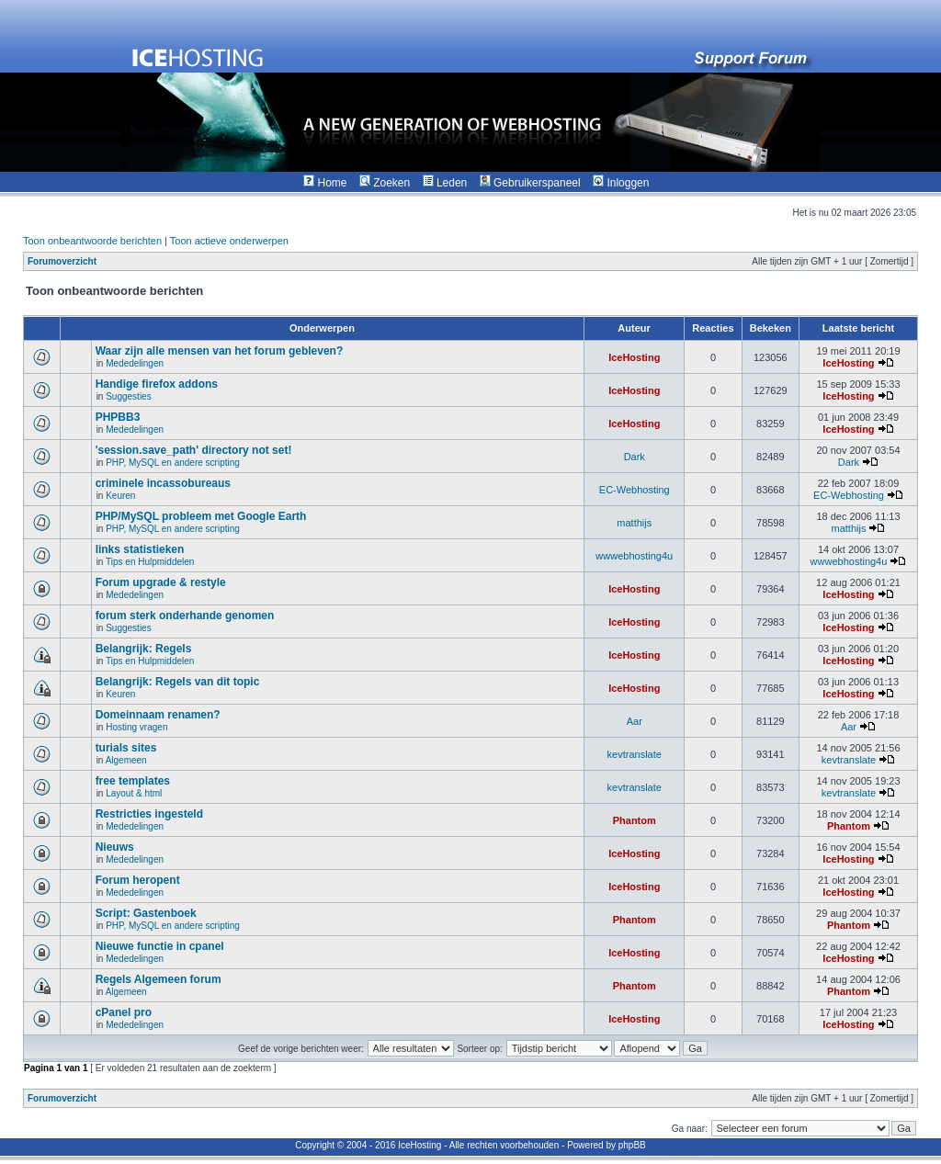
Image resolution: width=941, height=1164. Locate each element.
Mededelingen (135, 363)
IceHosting (634, 357)
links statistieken (140, 549)
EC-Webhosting (634, 489)
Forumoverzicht (62, 261)
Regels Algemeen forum (158, 979)
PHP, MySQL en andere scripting (173, 463)
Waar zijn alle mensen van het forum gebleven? (220, 351)
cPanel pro (124, 1012)
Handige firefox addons (157, 384)
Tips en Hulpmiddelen (150, 562)
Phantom (634, 820)
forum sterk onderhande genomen (185, 615)
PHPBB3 (118, 417)
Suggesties (128, 396)
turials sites (126, 747)
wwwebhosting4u (634, 555)
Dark (634, 456)
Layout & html (134, 793)
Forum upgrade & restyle (161, 582)
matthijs (634, 522)
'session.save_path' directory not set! (194, 450)
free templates (133, 780)
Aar (634, 721)
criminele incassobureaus (163, 483)
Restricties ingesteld (149, 814)
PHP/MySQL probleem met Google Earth (201, 516)
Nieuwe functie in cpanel (160, 946)
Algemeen (126, 760)
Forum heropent (138, 880)
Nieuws (115, 847)
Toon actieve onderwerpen (229, 240)
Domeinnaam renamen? (158, 714)
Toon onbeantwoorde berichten (92, 240)
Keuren (120, 496)
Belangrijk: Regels (144, 648)
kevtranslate (634, 754)
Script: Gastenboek (146, 913)
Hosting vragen (136, 727)
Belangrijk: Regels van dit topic (178, 681)
